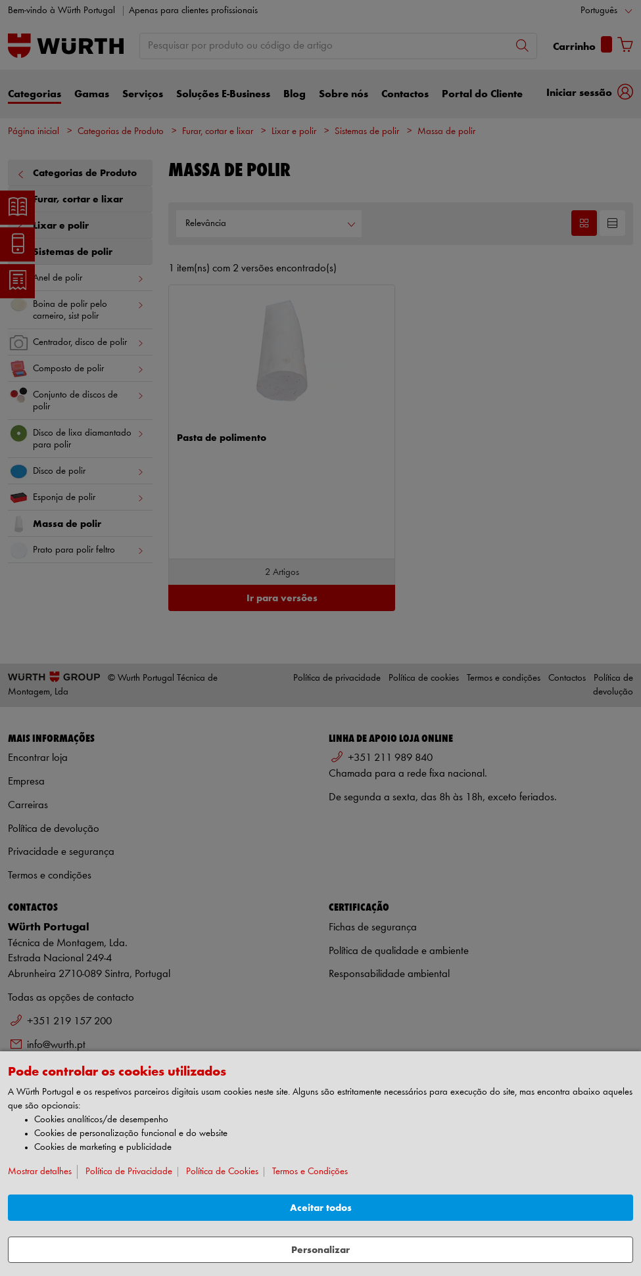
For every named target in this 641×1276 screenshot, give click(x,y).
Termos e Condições (310, 1172)
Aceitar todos (321, 1208)
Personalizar (320, 1250)
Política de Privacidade (128, 1172)
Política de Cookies (222, 1172)
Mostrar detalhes (40, 1172)
